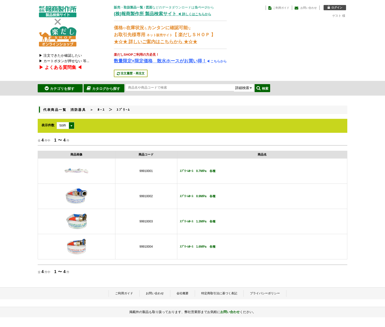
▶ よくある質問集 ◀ (60, 67)
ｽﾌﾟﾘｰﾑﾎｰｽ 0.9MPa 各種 (197, 196)
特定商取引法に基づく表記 (219, 293)
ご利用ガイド (124, 293)
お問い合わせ (155, 293)
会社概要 (183, 293)
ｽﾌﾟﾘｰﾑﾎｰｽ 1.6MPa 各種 (197, 246)
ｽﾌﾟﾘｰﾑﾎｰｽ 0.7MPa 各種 (197, 171)
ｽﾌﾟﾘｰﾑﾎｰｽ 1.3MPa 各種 (197, 221)
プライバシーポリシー (265, 293)
